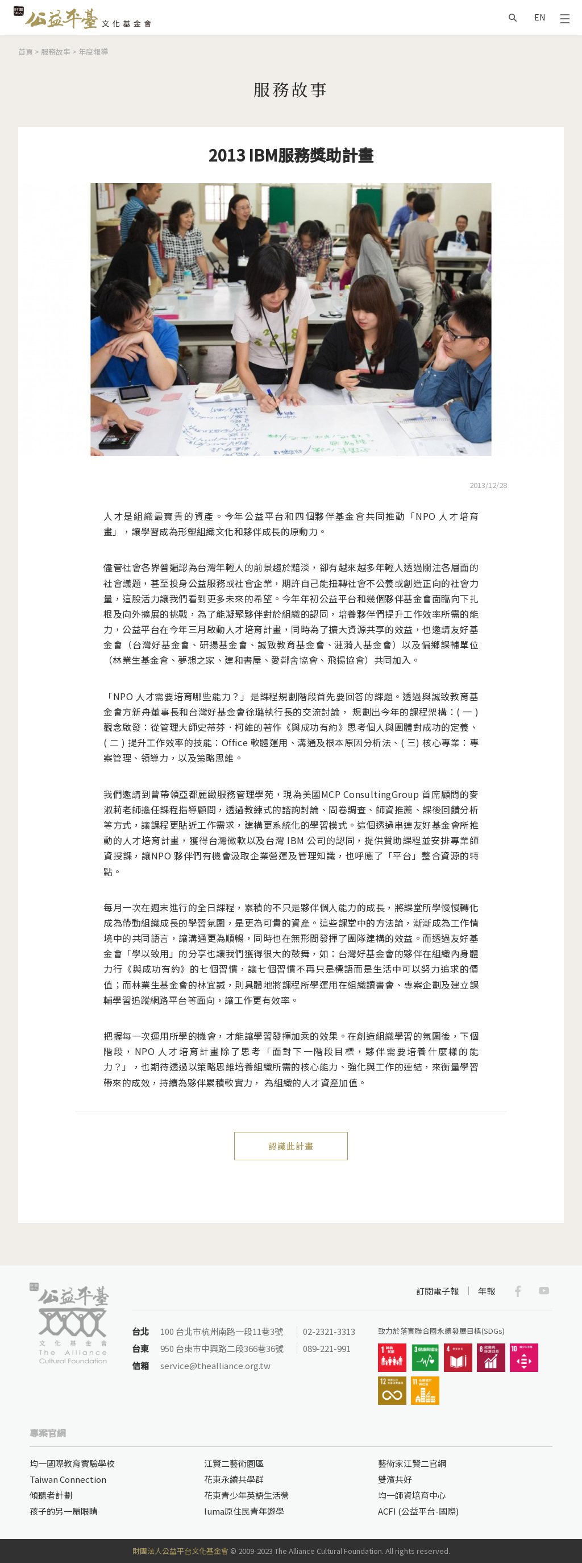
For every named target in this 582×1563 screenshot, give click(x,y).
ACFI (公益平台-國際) (418, 1511)
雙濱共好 (395, 1479)
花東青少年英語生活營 (246, 1495)
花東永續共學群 (234, 1479)
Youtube (543, 1291)
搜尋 (513, 18)
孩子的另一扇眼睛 (64, 1511)
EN (539, 17)
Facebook (517, 1291)
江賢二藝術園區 (234, 1463)
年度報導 (93, 51)
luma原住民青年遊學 (244, 1511)
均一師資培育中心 (412, 1495)
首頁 (25, 51)
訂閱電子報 (437, 1291)
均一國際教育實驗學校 (72, 1463)
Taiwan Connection (68, 1479)
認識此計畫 (291, 1146)
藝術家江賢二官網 (412, 1463)
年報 (486, 1291)
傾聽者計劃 (51, 1495)
